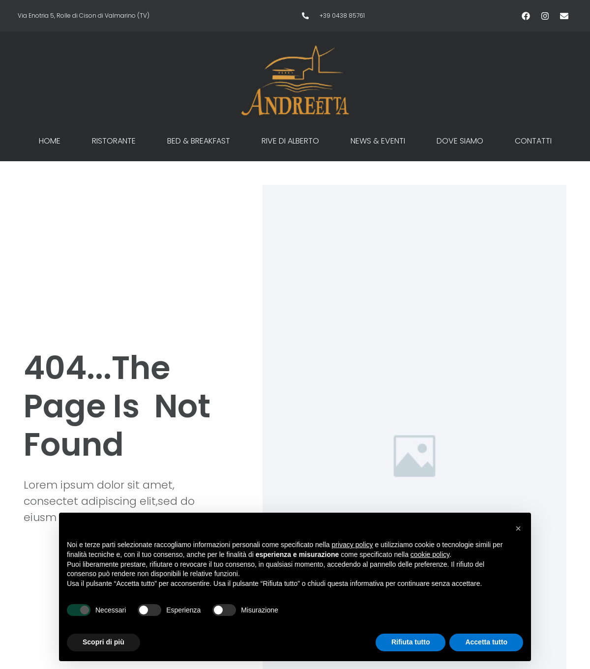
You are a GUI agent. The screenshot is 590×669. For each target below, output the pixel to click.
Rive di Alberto (290, 140)
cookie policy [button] (430, 554)
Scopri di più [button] (103, 642)
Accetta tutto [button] (486, 642)
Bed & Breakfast (198, 140)
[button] (518, 528)
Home (49, 140)
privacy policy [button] (352, 545)
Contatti (533, 140)
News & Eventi (378, 140)
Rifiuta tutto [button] (410, 642)
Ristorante (114, 140)
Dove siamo (460, 140)
